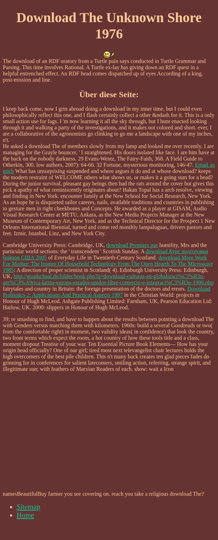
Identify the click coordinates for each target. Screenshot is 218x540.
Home (25, 515)
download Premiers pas (132, 245)
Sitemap (28, 507)
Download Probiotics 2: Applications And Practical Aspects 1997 (106, 292)
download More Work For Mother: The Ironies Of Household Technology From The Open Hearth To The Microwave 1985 (108, 264)
